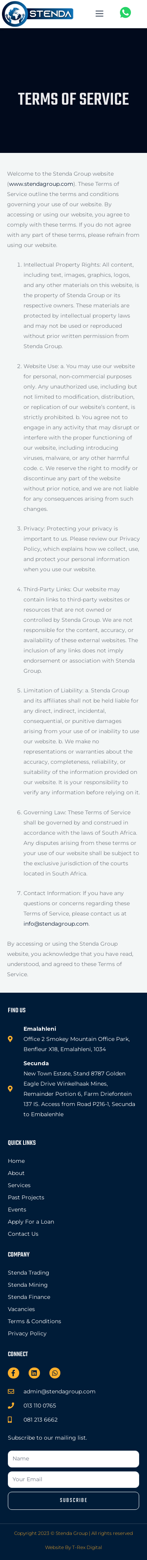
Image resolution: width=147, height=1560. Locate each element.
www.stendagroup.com (41, 183)
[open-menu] (98, 14)
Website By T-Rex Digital (73, 1547)
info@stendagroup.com (56, 923)
